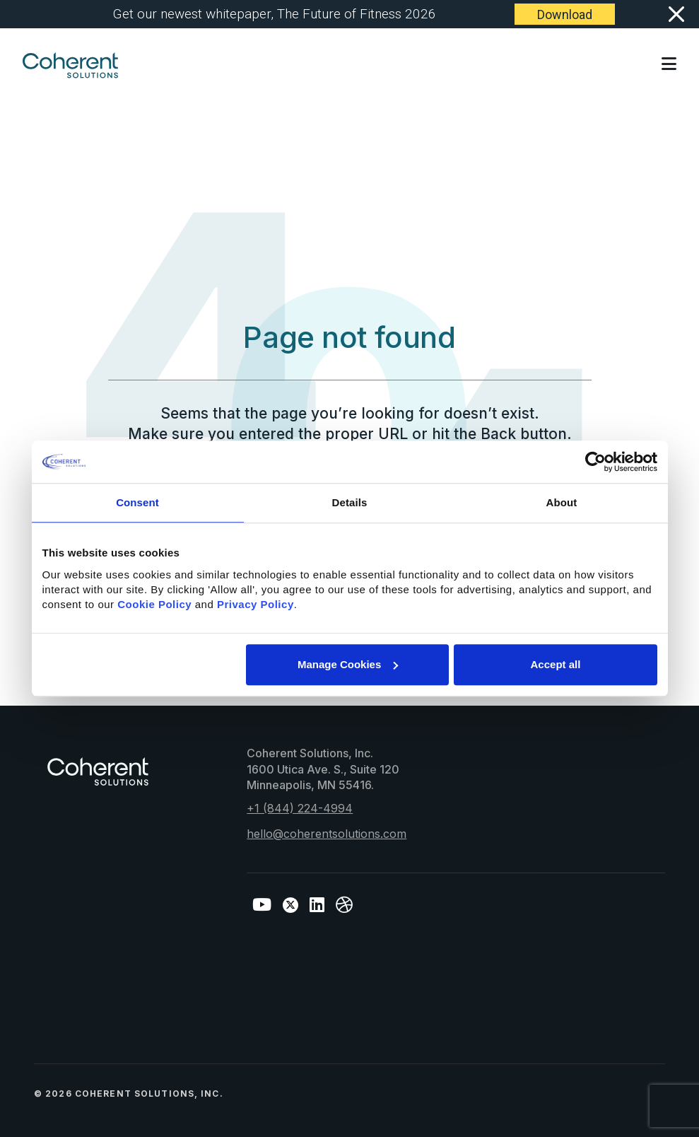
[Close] (675, 14)
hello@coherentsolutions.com (326, 834)
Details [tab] (350, 502)
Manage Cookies (348, 664)
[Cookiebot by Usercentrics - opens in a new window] (595, 461)
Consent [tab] (137, 502)
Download (564, 14)
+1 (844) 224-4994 (300, 808)
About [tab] (561, 502)
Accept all (556, 664)
